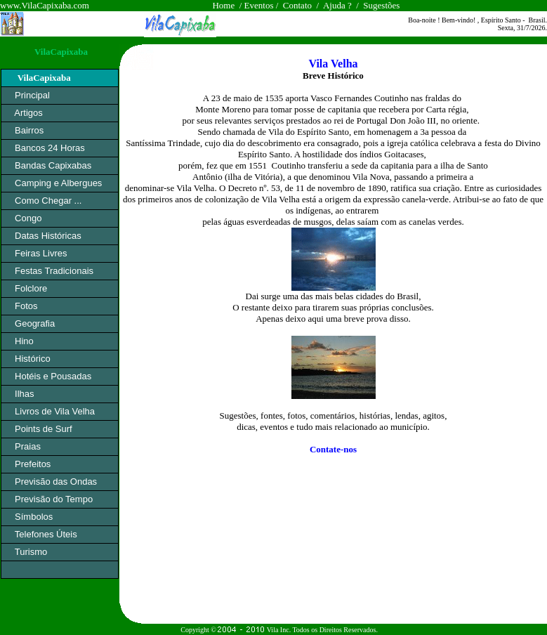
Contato (298, 5)
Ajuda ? (337, 5)
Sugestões (381, 5)
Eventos (258, 5)
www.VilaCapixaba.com (44, 5)
